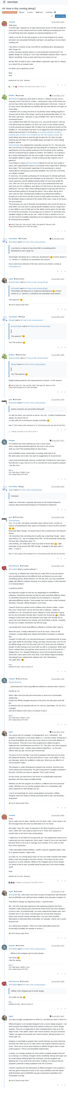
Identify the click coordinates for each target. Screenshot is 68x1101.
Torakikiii (12, 22)
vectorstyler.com (15, 266)
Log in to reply (60, 16)
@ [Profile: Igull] (11, 490)
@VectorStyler (19, 279)
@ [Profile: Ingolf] (12, 320)
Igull (10, 399)
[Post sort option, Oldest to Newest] (52, 16)
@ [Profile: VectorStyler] (14, 145)
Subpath (12, 440)
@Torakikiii (20, 95)
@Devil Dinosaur (22, 679)
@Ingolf (22, 317)
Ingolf (11, 279)
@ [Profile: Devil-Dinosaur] (15, 682)
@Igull (21, 486)
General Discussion (10, 12)
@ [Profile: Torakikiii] (13, 99)
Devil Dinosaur (14, 566)
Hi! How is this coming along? (34, 242)
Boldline (12, 95)
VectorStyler (12, 2)
